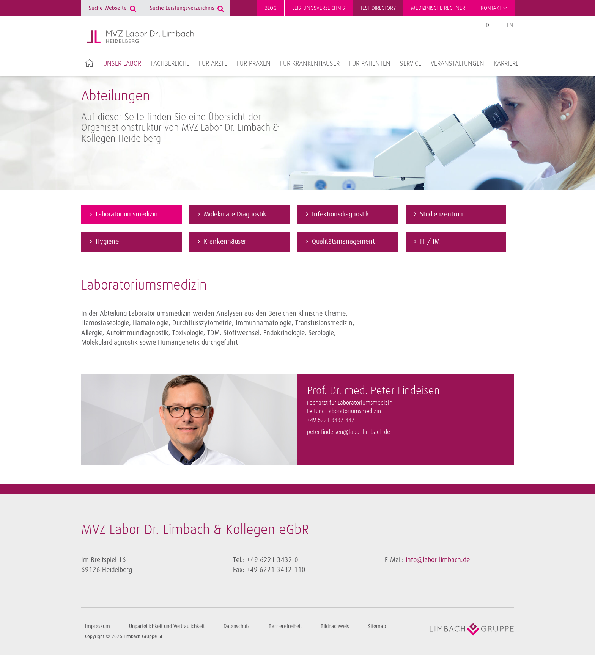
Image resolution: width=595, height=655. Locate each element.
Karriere (506, 63)
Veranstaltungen (457, 63)
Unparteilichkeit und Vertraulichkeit (167, 626)
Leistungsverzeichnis (318, 8)
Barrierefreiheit (285, 626)
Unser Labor (122, 63)
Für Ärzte (213, 63)
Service (410, 63)
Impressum (97, 626)
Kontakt (494, 8)
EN (510, 25)
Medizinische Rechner (438, 8)
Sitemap (377, 626)
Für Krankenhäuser (310, 63)
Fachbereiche (170, 63)
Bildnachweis (335, 626)
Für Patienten (369, 63)
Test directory (378, 8)
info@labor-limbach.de (438, 560)
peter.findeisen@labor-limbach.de (348, 432)
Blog (270, 8)
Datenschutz (237, 626)
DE (489, 25)
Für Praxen (254, 63)
